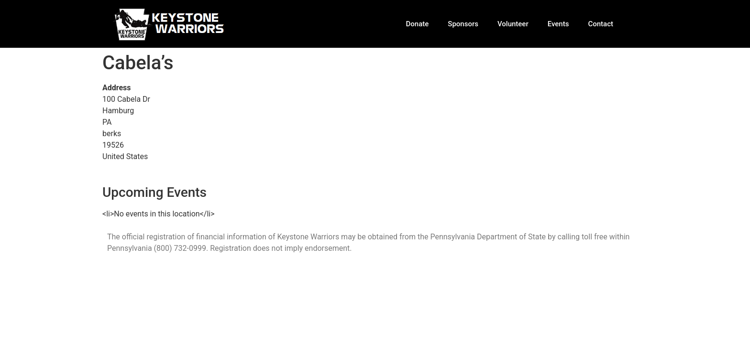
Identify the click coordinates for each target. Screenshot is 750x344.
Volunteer (513, 24)
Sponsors (463, 24)
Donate (417, 24)
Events (558, 24)
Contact (600, 24)
